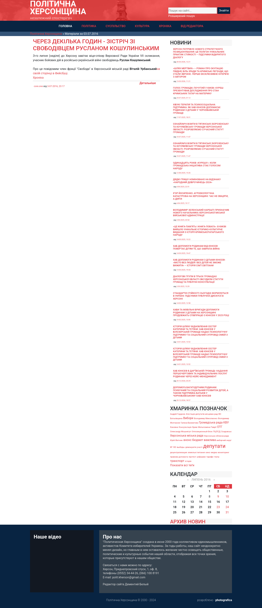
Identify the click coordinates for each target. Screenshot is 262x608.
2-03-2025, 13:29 (182, 286)
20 (192, 507)
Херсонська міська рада (186, 435)
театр (216, 457)
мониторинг (223, 452)
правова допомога (179, 457)
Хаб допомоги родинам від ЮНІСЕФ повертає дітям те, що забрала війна (196, 247)
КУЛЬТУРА (142, 26)
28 (200, 512)
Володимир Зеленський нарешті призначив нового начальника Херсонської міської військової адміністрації (201, 213)
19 (183, 507)
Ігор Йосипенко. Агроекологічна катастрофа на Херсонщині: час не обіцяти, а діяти (200, 196)
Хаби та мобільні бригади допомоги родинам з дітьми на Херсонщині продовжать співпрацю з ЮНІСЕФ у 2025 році (201, 312)
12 (183, 502)
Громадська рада (211, 422)
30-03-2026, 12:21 (183, 62)
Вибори (188, 418)
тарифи (209, 457)
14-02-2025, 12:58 (183, 303)
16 (218, 502)
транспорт (177, 461)
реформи (201, 457)
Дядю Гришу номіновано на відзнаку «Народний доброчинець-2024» (197, 180)
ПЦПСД (217, 431)
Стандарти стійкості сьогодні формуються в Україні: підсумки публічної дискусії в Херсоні (200, 296)
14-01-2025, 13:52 (183, 342)
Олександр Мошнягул (180, 431)
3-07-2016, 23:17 (56, 86)
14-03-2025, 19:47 (183, 253)
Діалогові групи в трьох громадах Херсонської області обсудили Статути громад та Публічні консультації (198, 279)
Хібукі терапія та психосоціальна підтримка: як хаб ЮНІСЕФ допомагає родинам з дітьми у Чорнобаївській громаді (197, 108)
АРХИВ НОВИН (187, 522)
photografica (223, 600)
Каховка (174, 427)
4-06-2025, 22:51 (182, 187)
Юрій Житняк (176, 440)
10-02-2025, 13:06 (183, 320)
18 (174, 507)
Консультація (185, 427)
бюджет (197, 440)
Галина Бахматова (189, 423)
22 (209, 507)
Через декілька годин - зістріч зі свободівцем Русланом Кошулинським (96, 45)
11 (174, 502)
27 (192, 512)
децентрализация (178, 452)
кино (208, 452)
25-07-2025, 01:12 (183, 98)
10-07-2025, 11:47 (183, 137)
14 (200, 502)
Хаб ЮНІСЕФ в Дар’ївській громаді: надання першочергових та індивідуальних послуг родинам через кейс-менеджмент (200, 373)
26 (183, 512)
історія (188, 461)
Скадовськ (226, 431)
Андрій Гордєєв (177, 414)
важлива (210, 440)
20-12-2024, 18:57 (183, 400)
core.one (38, 86)
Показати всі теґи (182, 465)
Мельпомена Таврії (207, 427)
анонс (187, 440)
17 (227, 502)
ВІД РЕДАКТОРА (192, 26)
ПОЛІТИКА (89, 26)
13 (192, 502)
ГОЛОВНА (65, 26)
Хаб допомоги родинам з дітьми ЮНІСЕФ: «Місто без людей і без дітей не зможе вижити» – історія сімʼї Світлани (199, 262)
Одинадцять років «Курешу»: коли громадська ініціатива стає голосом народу (197, 165)
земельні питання (196, 452)
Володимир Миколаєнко (205, 418)
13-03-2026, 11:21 (183, 81)
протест (192, 457)
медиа (214, 452)
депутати (214, 446)
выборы (181, 447)
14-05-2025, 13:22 (183, 239)
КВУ (226, 422)
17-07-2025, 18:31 (183, 117)
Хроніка (38, 77)
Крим (194, 427)
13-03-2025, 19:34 (183, 270)
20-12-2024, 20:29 (183, 381)
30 (218, 512)
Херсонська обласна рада (216, 436)
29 (209, 512)
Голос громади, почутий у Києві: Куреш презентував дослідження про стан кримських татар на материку (198, 90)
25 (174, 512)
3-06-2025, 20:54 (182, 220)
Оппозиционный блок (202, 431)
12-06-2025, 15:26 (183, 173)
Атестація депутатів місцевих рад (202, 414)
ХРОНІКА (165, 26)
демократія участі (194, 447)
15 (209, 502)
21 (200, 507)
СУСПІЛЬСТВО (115, 26)
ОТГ (219, 427)
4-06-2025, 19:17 (182, 203)
